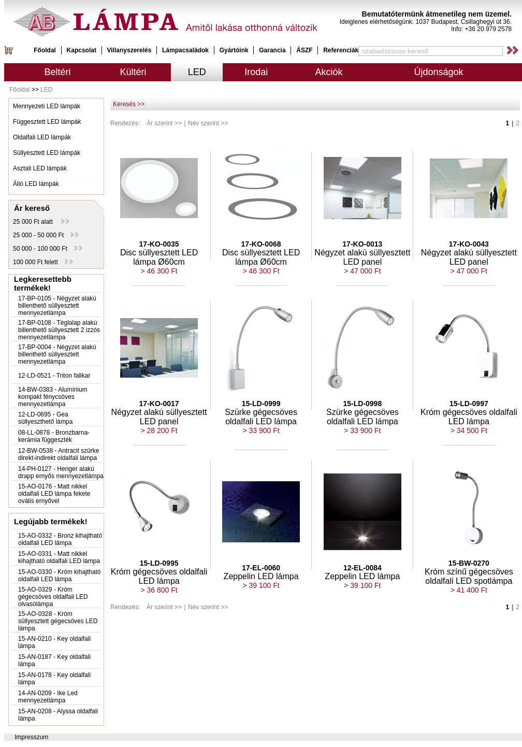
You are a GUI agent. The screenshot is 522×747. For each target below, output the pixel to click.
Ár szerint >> (164, 123)
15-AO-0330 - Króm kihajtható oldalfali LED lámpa (59, 575)
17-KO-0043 (469, 244)
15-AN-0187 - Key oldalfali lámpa (54, 660)
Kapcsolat (81, 50)
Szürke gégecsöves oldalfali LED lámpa (261, 417)
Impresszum (31, 737)
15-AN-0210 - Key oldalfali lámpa (54, 642)
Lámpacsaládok (185, 50)
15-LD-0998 (362, 403)
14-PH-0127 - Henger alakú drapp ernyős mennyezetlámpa (61, 472)
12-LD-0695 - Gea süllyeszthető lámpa (45, 418)
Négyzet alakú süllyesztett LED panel (362, 257)
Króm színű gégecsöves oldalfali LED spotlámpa (469, 576)
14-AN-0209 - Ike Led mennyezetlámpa (48, 696)
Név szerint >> (208, 123)
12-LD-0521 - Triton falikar (54, 375)
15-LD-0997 (469, 403)
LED (197, 72)
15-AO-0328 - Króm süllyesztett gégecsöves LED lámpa (57, 621)
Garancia (272, 50)
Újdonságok (438, 72)
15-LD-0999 (261, 403)
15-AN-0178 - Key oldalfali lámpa (54, 678)
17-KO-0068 (261, 244)
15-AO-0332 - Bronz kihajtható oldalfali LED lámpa (60, 539)
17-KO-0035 (159, 244)
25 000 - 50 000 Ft (46, 235)
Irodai (256, 72)
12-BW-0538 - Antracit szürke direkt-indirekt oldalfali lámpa (58, 454)
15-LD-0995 (159, 563)
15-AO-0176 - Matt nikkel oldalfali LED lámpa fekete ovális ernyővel (54, 494)
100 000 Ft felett (43, 262)
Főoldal (45, 50)
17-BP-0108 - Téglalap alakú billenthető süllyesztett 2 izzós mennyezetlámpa (59, 330)
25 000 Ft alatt (41, 221)
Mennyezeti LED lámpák (46, 106)
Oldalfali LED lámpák (42, 137)
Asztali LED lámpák (40, 168)
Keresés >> (128, 104)
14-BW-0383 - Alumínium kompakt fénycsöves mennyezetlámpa (53, 397)
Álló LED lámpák (36, 184)
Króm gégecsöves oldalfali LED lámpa (469, 417)
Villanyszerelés (129, 50)
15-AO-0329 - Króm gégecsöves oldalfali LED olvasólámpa (53, 597)
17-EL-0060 (261, 568)
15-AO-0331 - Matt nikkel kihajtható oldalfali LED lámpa (59, 557)
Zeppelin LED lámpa (261, 576)
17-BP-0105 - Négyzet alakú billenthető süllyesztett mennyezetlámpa (57, 306)
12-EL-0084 (362, 568)
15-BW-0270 (468, 563)
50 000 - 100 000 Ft (47, 248)
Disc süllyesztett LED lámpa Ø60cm (159, 257)
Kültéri (133, 72)
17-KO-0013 (362, 244)
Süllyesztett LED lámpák (46, 152)
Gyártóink (234, 50)
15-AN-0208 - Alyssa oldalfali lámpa (58, 715)
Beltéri (58, 72)
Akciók (329, 72)
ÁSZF (304, 50)
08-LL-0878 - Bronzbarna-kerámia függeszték (54, 436)
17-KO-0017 (159, 403)
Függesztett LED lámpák (47, 121)
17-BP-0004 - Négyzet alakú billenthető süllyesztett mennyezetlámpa (57, 354)
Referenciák (340, 50)
